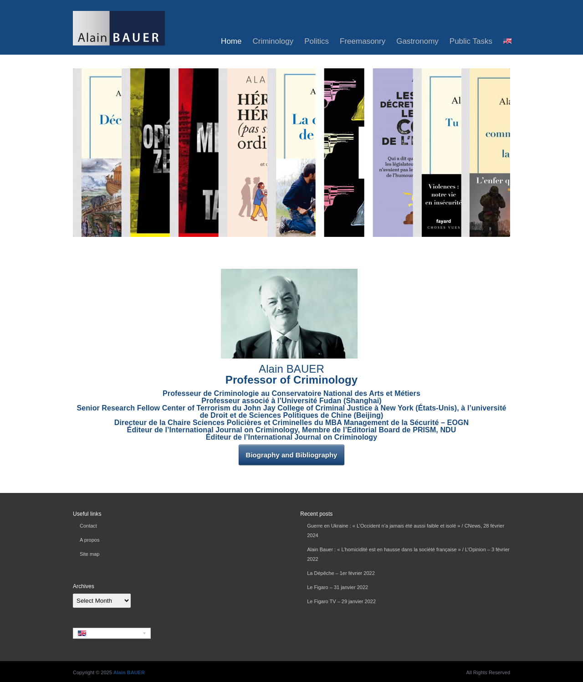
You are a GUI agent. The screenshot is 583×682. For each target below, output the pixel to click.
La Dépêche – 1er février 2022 (341, 573)
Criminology (272, 41)
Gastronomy (417, 41)
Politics (316, 41)
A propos (89, 540)
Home (231, 41)
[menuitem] (507, 41)
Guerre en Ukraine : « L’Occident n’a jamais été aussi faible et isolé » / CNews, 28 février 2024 (405, 530)
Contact (88, 525)
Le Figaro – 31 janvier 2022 (337, 587)
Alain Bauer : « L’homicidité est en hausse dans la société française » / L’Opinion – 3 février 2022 (408, 554)
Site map (89, 554)
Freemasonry (362, 41)
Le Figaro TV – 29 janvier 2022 (341, 601)
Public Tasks (471, 41)
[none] (112, 633)
